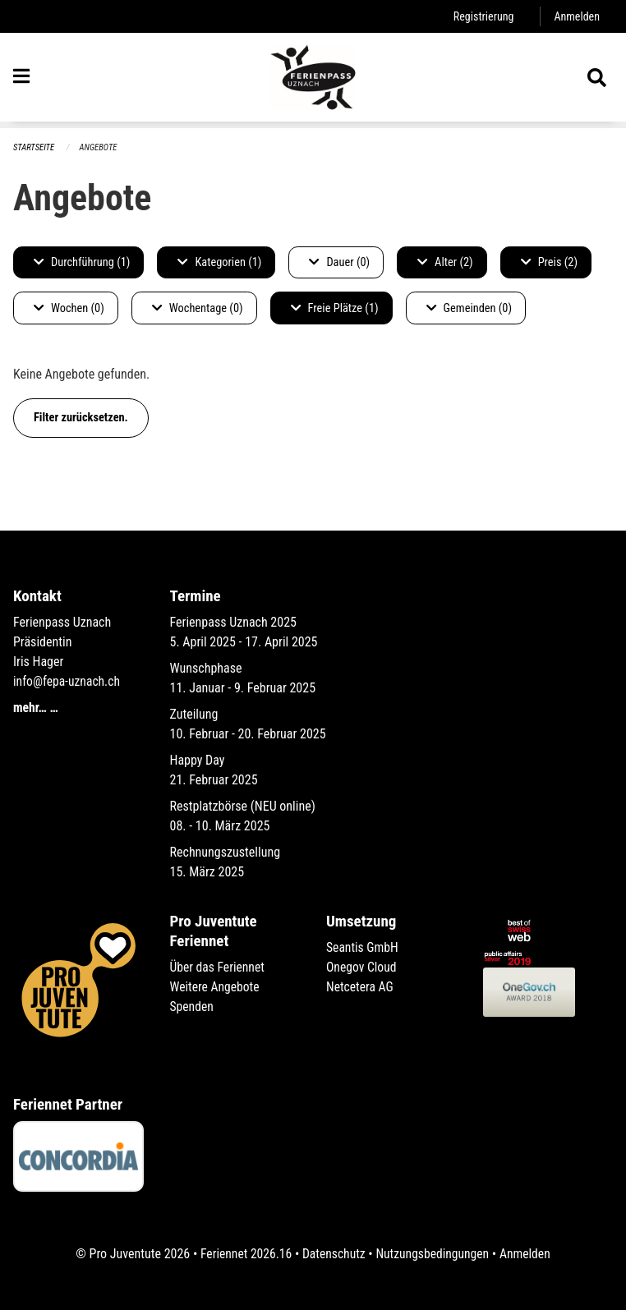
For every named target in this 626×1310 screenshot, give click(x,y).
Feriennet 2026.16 (243, 1254)
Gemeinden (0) (469, 308)
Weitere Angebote (216, 987)
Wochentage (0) (197, 308)
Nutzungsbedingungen (433, 1254)
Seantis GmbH (363, 947)
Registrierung (482, 16)
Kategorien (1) (219, 262)
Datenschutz (333, 1254)
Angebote (100, 147)
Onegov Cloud (362, 967)
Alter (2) (445, 262)
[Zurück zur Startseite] (313, 80)
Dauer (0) (339, 262)
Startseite (34, 147)
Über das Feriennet (218, 967)
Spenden (192, 1006)
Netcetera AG (360, 987)
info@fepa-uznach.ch (67, 681)
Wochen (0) (69, 308)
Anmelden (576, 16)
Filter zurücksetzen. (81, 418)
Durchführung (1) (82, 262)
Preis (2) (549, 262)
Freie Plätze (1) (335, 308)
